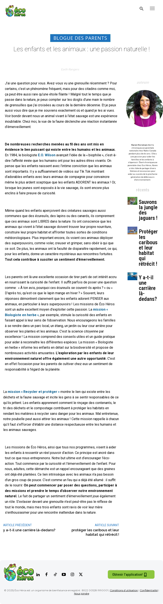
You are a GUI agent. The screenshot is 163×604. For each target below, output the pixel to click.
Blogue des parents (80, 38)
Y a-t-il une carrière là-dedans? (148, 288)
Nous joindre (81, 593)
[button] (141, 9)
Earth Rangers (70, 69)
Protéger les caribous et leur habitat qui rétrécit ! (148, 248)
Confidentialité (149, 590)
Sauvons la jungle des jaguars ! (148, 210)
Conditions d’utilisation (124, 590)
